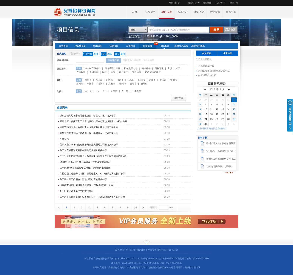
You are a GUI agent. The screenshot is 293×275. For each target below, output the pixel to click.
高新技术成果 (181, 46)
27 (205, 99)
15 (234, 109)
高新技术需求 (198, 46)
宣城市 (133, 83)
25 (211, 119)
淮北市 (141, 80)
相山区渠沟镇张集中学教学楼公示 (76, 191)
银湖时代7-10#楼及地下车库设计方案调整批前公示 (85, 162)
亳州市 (122, 83)
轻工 (178, 68)
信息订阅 (233, 2)
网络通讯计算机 (112, 68)
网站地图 (207, 2)
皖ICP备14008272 (168, 258)
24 (205, 119)
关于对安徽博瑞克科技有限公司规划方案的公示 (83, 150)
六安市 (111, 83)
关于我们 (130, 250)
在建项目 (113, 46)
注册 (177, 2)
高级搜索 (230, 29)
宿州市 (101, 83)
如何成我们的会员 (207, 75)
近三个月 (102, 91)
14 (228, 109)
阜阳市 (90, 83)
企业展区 (215, 12)
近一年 (124, 91)
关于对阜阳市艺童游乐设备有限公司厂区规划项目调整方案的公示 (92, 196)
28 (211, 99)
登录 (171, 2)
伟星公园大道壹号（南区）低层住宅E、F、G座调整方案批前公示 (92, 173)
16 (200, 114)
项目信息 (166, 12)
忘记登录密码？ (204, 59)
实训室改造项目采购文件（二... (221, 159)
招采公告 (150, 12)
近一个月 (89, 91)
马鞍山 (131, 80)
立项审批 (130, 46)
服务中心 (192, 2)
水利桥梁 (93, 72)
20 (222, 114)
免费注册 (227, 53)
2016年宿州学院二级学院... (219, 166)
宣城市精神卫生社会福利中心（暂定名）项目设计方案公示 (89, 127)
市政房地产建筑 (153, 72)
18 (211, 114)
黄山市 (173, 80)
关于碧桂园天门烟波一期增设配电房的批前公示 (83, 179)
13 (222, 109)
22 (234, 114)
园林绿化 (159, 68)
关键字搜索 (113, 60)
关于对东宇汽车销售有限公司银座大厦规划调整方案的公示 (89, 144)
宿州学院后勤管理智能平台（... (221, 151)
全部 (133, 29)
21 (228, 114)
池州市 (144, 83)
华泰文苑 (64, 139)
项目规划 (164, 46)
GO (171, 207)
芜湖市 (98, 80)
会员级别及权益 (206, 66)
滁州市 (79, 83)
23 (200, 119)
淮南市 (120, 80)
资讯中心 (183, 12)
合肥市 (88, 80)
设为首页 (119, 250)
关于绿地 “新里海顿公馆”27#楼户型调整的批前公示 (85, 167)
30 (222, 99)
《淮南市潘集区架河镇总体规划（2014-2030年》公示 (86, 185)
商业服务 (146, 68)
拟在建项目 (80, 46)
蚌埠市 (109, 80)
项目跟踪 (96, 46)
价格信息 (147, 46)
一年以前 (136, 91)
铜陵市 (152, 80)
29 (217, 99)
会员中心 (231, 12)
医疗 (104, 72)
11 (211, 109)
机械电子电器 (131, 68)
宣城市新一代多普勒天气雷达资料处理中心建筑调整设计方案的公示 (93, 121)
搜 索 (216, 29)
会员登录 (206, 53)
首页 (134, 12)
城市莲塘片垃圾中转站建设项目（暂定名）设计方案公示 (88, 115)
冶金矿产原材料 (93, 68)
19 (217, 114)
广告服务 (151, 250)
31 (228, 99)
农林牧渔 (80, 72)
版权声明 (162, 250)
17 (205, 114)
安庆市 (163, 80)
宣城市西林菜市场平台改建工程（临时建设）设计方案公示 (89, 133)
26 (200, 99)
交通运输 (136, 72)
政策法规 (199, 12)
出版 (169, 68)
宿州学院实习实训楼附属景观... (221, 143)
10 (135, 207)
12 (217, 109)
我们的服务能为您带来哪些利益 (214, 70)
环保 (113, 72)
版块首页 (63, 46)
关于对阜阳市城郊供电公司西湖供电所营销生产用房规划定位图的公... (94, 156)
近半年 (114, 91)
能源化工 (123, 72)
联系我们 (220, 2)
